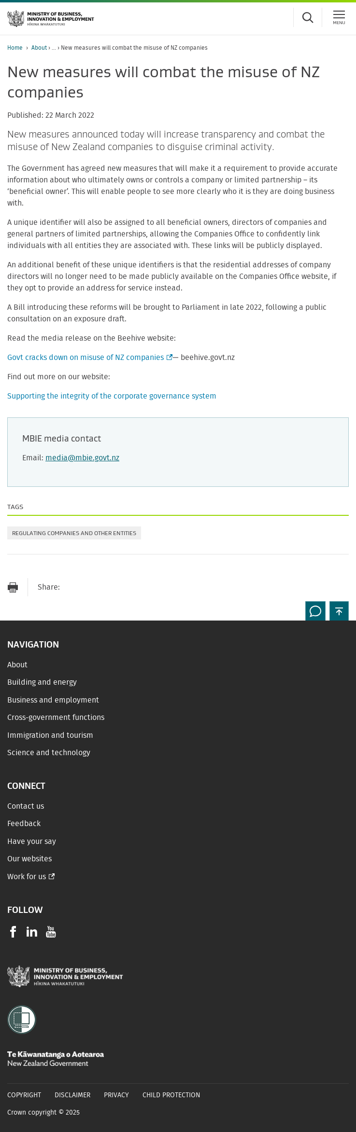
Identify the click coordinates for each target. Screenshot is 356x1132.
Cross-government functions (55, 717)
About (39, 48)
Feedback (24, 824)
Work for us (26, 877)
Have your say (31, 841)
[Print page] (12, 587)
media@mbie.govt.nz (82, 458)
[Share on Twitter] (110, 587)
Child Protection (171, 1095)
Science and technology (48, 753)
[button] (339, 611)
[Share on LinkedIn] (130, 587)
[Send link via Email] (72, 587)
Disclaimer (72, 1095)
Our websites (29, 859)
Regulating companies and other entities (74, 533)
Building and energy (42, 682)
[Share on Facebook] (91, 587)
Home (15, 48)
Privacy (116, 1095)
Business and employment (53, 700)
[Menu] (339, 17)
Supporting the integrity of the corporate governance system (111, 396)
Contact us (25, 806)
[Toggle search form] (307, 17)
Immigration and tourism (50, 735)
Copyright (24, 1095)
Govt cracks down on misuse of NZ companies (89, 357)
